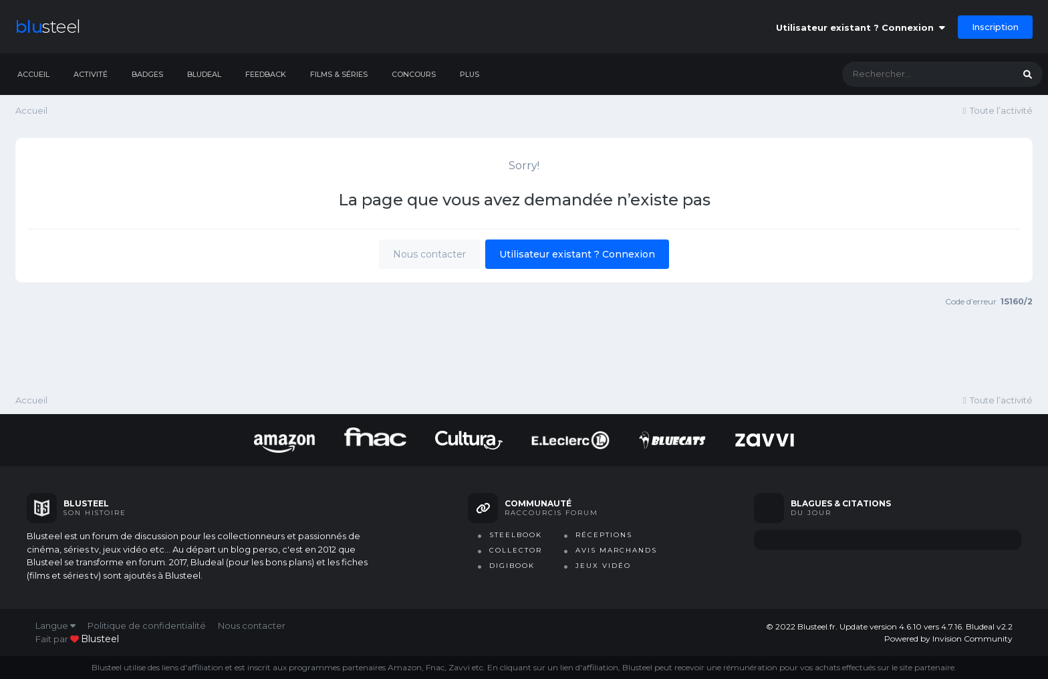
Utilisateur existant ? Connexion (860, 27)
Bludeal (204, 74)
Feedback (265, 74)
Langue (55, 625)
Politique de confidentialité (147, 625)
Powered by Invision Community (948, 639)
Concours (414, 74)
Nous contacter (429, 254)
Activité (91, 74)
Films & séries (339, 74)
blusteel (100, 639)
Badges (147, 74)
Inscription (995, 26)
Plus (469, 74)
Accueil (33, 74)
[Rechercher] (914, 74)
